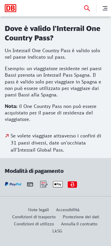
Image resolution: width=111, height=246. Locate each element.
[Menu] (105, 8)
